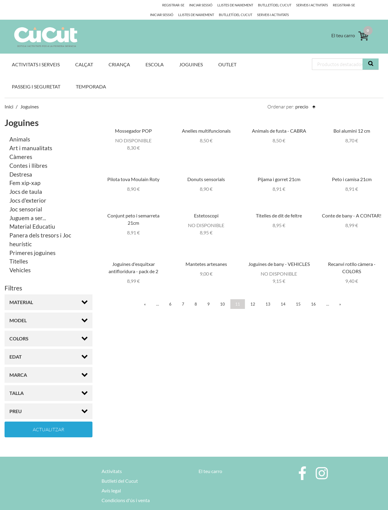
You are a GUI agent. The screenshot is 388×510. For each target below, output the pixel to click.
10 (222, 294)
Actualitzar (48, 420)
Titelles (18, 251)
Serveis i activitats (304, 5)
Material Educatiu (32, 216)
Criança (119, 54)
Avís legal (111, 481)
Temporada (91, 76)
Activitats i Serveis (36, 54)
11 (237, 294)
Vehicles (20, 260)
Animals (19, 129)
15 (298, 294)
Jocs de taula (25, 181)
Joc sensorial (25, 199)
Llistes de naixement (226, 5)
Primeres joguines (32, 242)
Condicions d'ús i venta (126, 490)
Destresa (20, 164)
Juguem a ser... (27, 207)
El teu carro (210, 461)
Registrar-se (336, 5)
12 (252, 294)
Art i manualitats (30, 138)
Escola (155, 54)
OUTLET (227, 54)
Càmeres (20, 147)
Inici (9, 96)
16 (313, 294)
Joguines (191, 54)
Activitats (112, 461)
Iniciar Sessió (364, 5)
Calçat (84, 54)
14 (283, 294)
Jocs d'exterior (27, 190)
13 (268, 294)
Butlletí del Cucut (266, 5)
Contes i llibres (28, 155)
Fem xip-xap (24, 173)
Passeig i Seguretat (36, 76)
